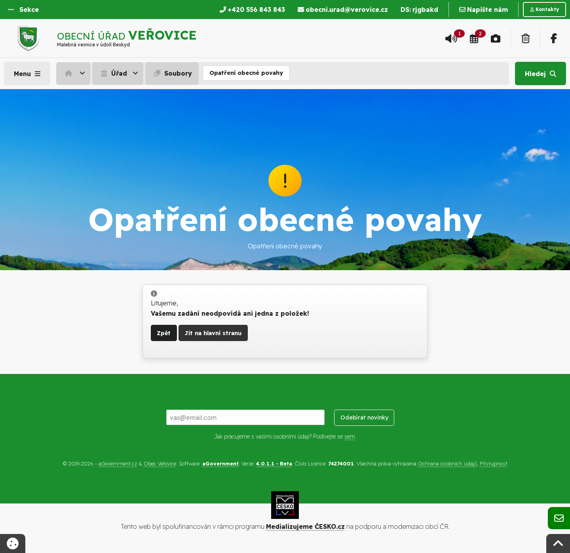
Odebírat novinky (364, 417)
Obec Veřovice (160, 463)
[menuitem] (74, 73)
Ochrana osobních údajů (447, 463)
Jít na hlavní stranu (212, 333)
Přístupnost (493, 463)
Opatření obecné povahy (246, 72)
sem (349, 436)
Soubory (172, 73)
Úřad (113, 73)
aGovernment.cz (118, 463)
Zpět (164, 333)
